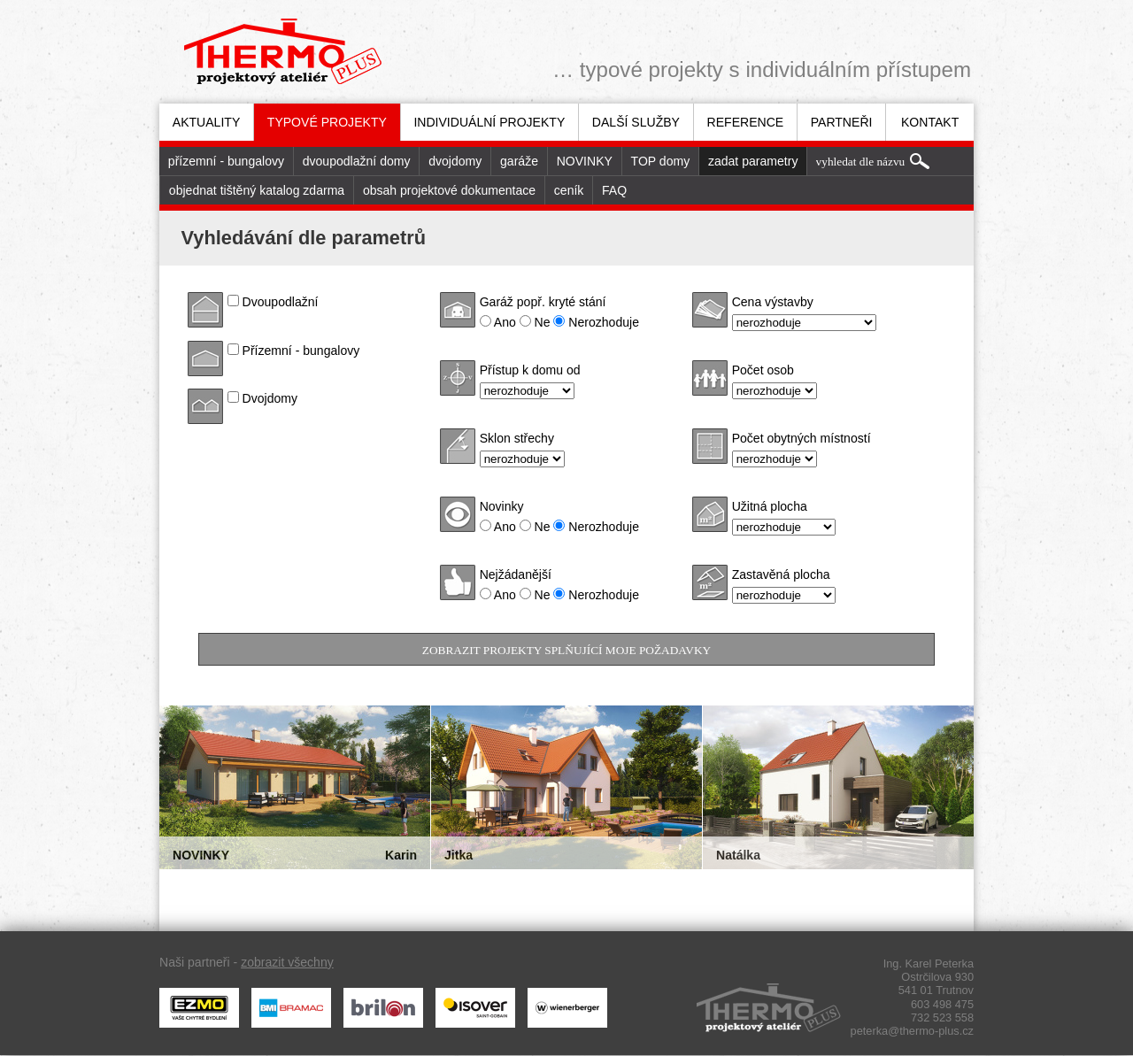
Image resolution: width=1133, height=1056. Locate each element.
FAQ (614, 190)
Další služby (636, 122)
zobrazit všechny (287, 962)
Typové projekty (327, 122)
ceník (569, 190)
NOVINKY (585, 161)
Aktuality (207, 122)
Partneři (842, 122)
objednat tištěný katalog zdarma (256, 190)
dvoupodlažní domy (357, 161)
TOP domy (660, 161)
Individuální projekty (489, 122)
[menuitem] (206, 122)
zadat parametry (753, 161)
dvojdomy (455, 161)
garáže (519, 161)
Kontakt (930, 122)
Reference (745, 122)
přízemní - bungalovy (226, 161)
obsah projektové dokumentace (449, 190)
